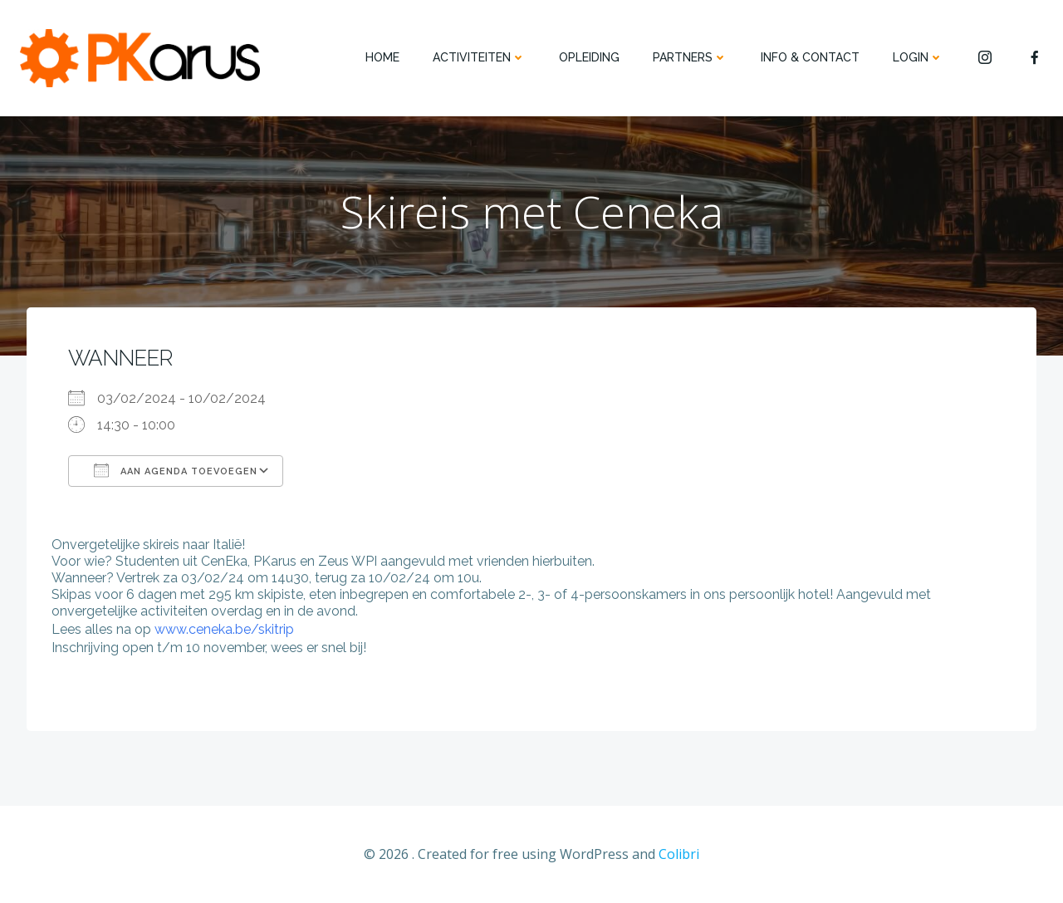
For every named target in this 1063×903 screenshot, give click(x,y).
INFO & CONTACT (810, 57)
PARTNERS (690, 57)
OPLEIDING (589, 57)
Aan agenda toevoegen (175, 470)
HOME (382, 57)
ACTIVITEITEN (479, 57)
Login (918, 57)
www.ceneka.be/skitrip (224, 629)
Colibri (679, 854)
